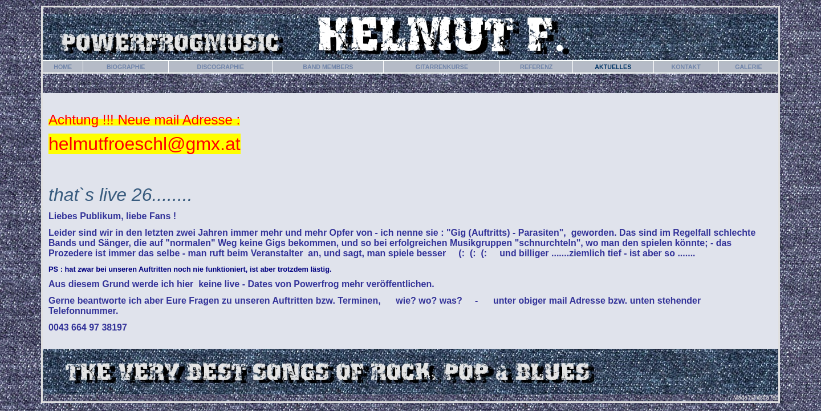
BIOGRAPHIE (126, 66)
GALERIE (748, 66)
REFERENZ (536, 66)
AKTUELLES (613, 66)
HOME (63, 66)
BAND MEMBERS (328, 66)
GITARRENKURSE (442, 66)
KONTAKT (686, 66)
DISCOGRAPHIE (220, 66)
